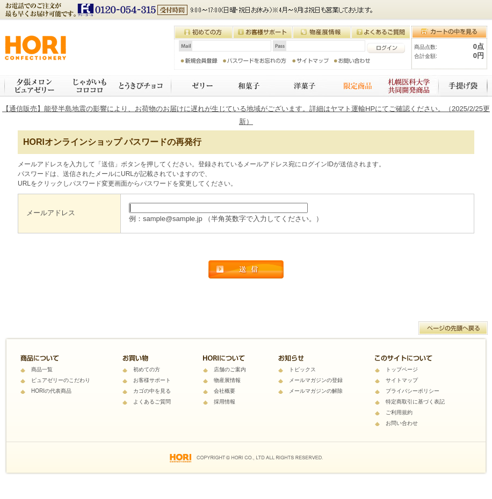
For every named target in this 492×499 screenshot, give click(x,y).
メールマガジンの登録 (316, 380)
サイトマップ (402, 380)
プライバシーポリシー (412, 391)
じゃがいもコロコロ (85, 86)
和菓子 (247, 86)
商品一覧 (42, 369)
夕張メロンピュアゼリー (32, 86)
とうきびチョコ (141, 86)
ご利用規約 (399, 412)
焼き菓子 (301, 86)
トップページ (402, 369)
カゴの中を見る (152, 391)
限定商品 (353, 86)
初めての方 (146, 369)
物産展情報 (227, 380)
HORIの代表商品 (51, 391)
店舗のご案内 (230, 369)
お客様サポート (152, 380)
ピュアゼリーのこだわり (60, 380)
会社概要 (224, 391)
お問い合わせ (402, 423)
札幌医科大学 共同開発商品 (409, 86)
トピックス (302, 369)
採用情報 (224, 402)
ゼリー (195, 86)
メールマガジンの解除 (316, 391)
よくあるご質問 (152, 402)
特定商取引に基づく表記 (415, 402)
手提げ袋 (464, 86)
